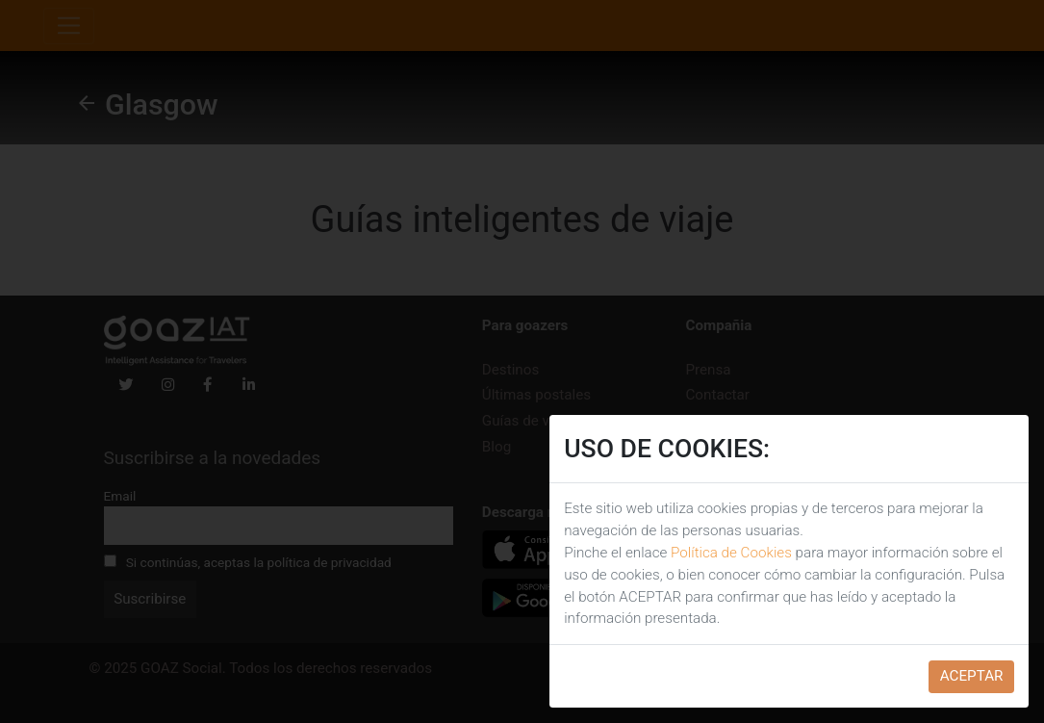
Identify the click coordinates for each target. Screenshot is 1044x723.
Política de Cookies (731, 552)
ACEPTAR (972, 675)
